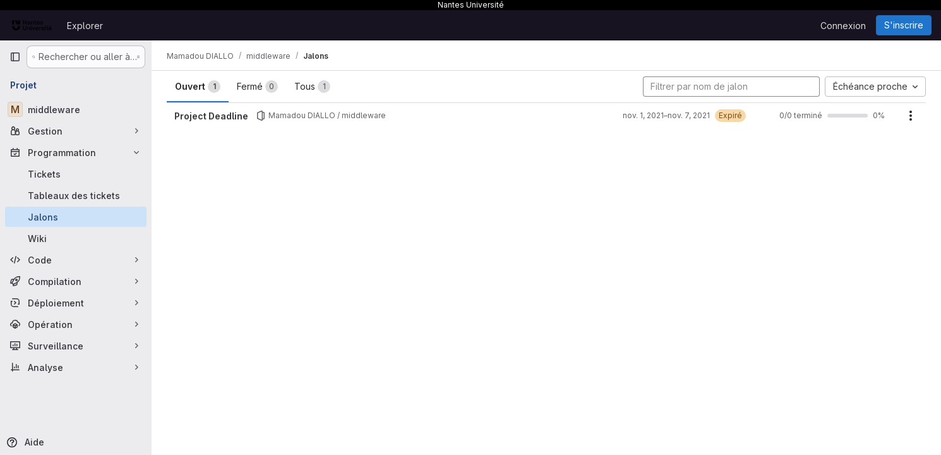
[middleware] (76, 109)
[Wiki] (76, 238)
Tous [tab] (312, 86)
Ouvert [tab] (197, 86)
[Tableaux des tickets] (76, 195)
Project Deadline (211, 116)
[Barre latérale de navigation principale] (15, 57)
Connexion (843, 25)
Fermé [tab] (257, 86)
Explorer (85, 25)
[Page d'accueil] (32, 25)
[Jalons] (76, 217)
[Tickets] (76, 174)
